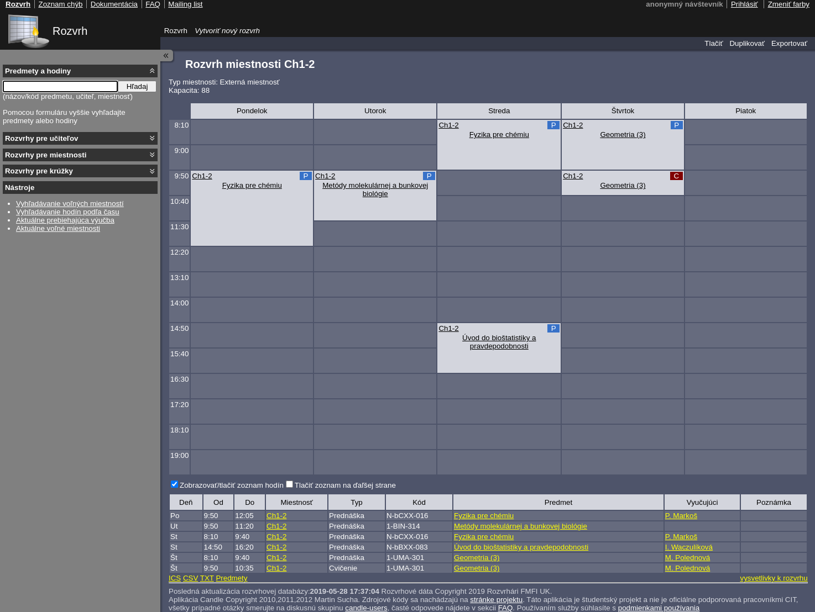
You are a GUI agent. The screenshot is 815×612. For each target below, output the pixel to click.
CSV (190, 578)
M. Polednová (687, 557)
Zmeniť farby (788, 4)
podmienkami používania (658, 608)
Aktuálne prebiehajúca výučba (65, 220)
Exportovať (789, 43)
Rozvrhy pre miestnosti (45, 155)
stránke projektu (496, 599)
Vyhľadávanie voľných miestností (70, 203)
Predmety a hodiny (38, 71)
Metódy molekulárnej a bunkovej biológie (375, 189)
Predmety (231, 578)
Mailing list (185, 4)
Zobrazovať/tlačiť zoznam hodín (232, 485)
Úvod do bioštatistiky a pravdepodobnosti (499, 342)
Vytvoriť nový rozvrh (227, 31)
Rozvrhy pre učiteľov (42, 138)
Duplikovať (747, 43)
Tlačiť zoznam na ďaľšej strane (345, 485)
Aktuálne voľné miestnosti (58, 228)
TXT (207, 578)
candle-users (366, 608)
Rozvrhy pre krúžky (39, 171)
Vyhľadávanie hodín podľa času (67, 212)
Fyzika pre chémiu (499, 134)
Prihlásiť (744, 4)
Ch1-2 (448, 125)
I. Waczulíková (689, 547)
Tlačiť (713, 43)
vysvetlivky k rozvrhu (773, 578)
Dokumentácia (114, 4)
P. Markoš (681, 515)
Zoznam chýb (60, 4)
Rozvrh (70, 31)
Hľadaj (137, 86)
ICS (175, 578)
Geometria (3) (622, 134)
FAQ (505, 608)
